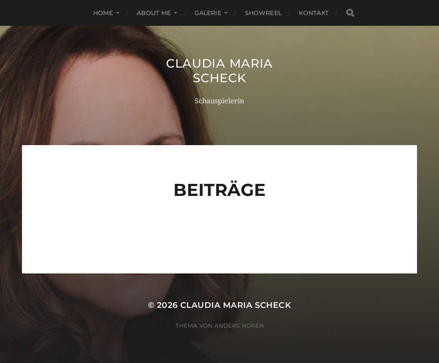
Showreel (263, 13)
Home (103, 13)
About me (154, 13)
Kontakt (314, 13)
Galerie (207, 13)
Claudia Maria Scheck (219, 70)
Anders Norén (239, 325)
